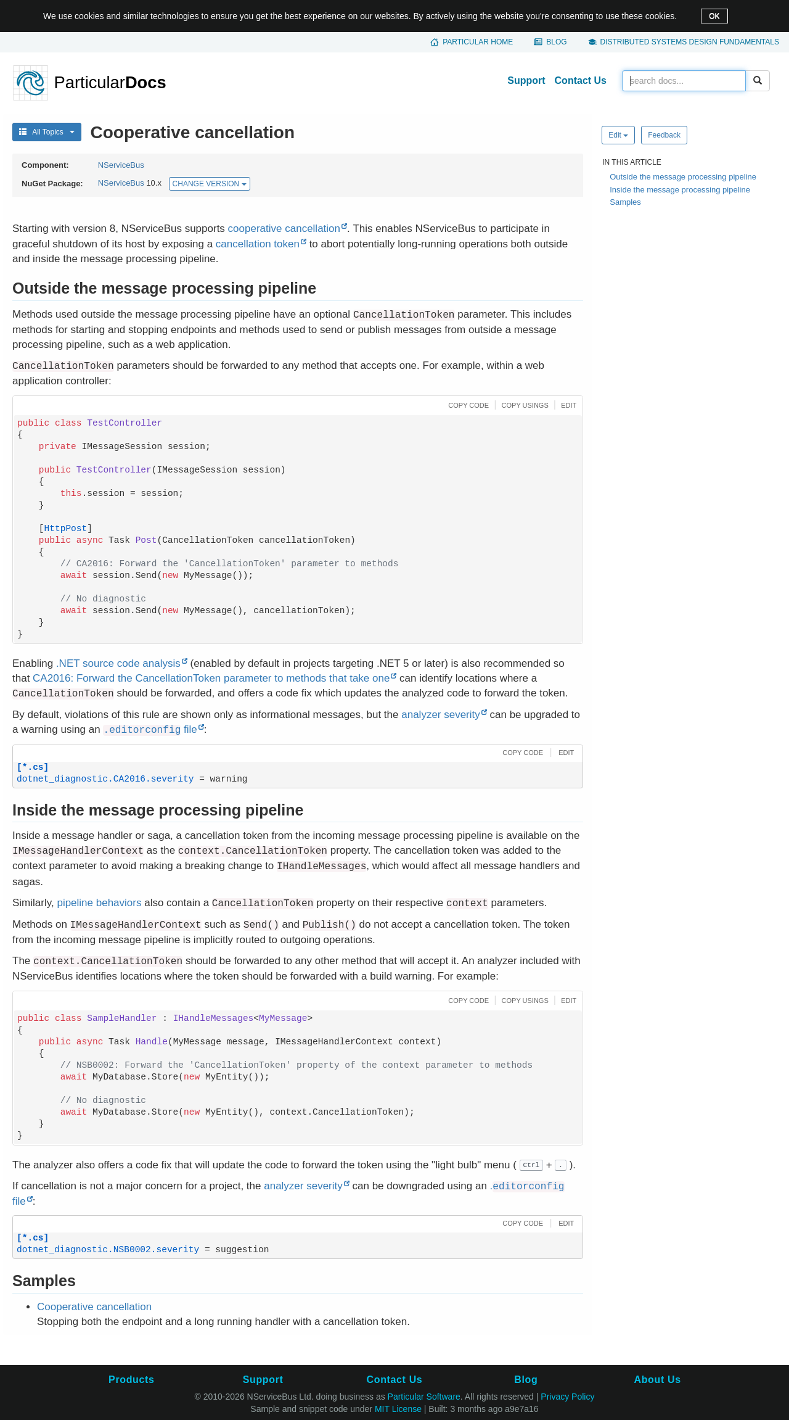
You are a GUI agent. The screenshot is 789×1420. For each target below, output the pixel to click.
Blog (556, 42)
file (150, 729)
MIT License (398, 1409)
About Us (657, 1379)
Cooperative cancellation (94, 1307)
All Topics (47, 132)
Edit (618, 135)
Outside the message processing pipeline (683, 176)
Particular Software (424, 1396)
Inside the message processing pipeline (680, 189)
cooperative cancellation (284, 228)
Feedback (664, 135)
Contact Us (581, 80)
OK (714, 16)
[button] (467, 404)
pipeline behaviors (99, 903)
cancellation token (258, 244)
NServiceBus (121, 165)
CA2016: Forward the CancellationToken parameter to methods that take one (211, 678)
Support (526, 80)
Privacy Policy (567, 1396)
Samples (625, 202)
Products (131, 1379)
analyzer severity (440, 714)
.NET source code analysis (118, 663)
